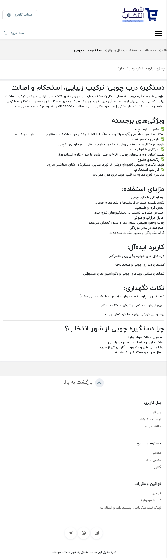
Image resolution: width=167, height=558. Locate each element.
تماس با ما (153, 460)
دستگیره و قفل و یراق (122, 50)
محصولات (149, 50)
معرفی (156, 453)
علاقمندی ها (152, 426)
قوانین (156, 493)
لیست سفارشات (149, 419)
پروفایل (155, 412)
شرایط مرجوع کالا (149, 500)
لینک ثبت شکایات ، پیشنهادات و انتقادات (130, 507)
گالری (157, 467)
